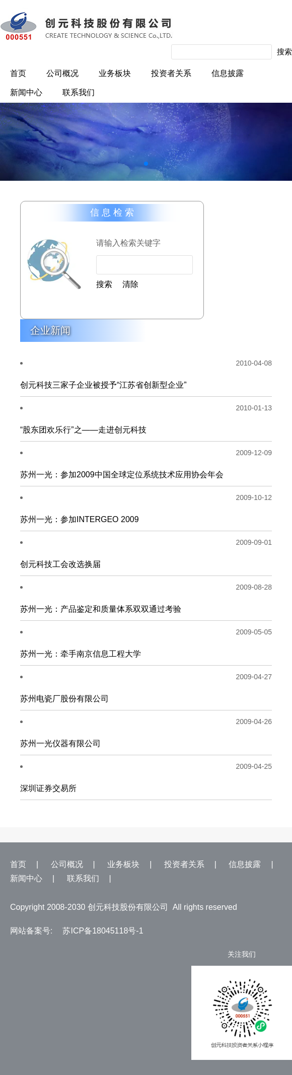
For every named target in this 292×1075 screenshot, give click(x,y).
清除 (130, 284)
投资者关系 (171, 73)
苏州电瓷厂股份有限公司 (64, 698)
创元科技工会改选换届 (60, 564)
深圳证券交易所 (48, 788)
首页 (18, 73)
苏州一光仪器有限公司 (60, 743)
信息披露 (227, 73)
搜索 (284, 51)
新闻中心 (26, 92)
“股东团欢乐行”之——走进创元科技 (83, 429)
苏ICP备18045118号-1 (102, 930)
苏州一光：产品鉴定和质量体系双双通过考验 (100, 609)
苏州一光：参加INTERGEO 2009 (79, 519)
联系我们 (78, 92)
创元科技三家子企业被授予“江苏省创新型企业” (103, 385)
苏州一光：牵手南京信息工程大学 (80, 654)
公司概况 (62, 73)
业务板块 (115, 73)
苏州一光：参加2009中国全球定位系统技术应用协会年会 (122, 474)
